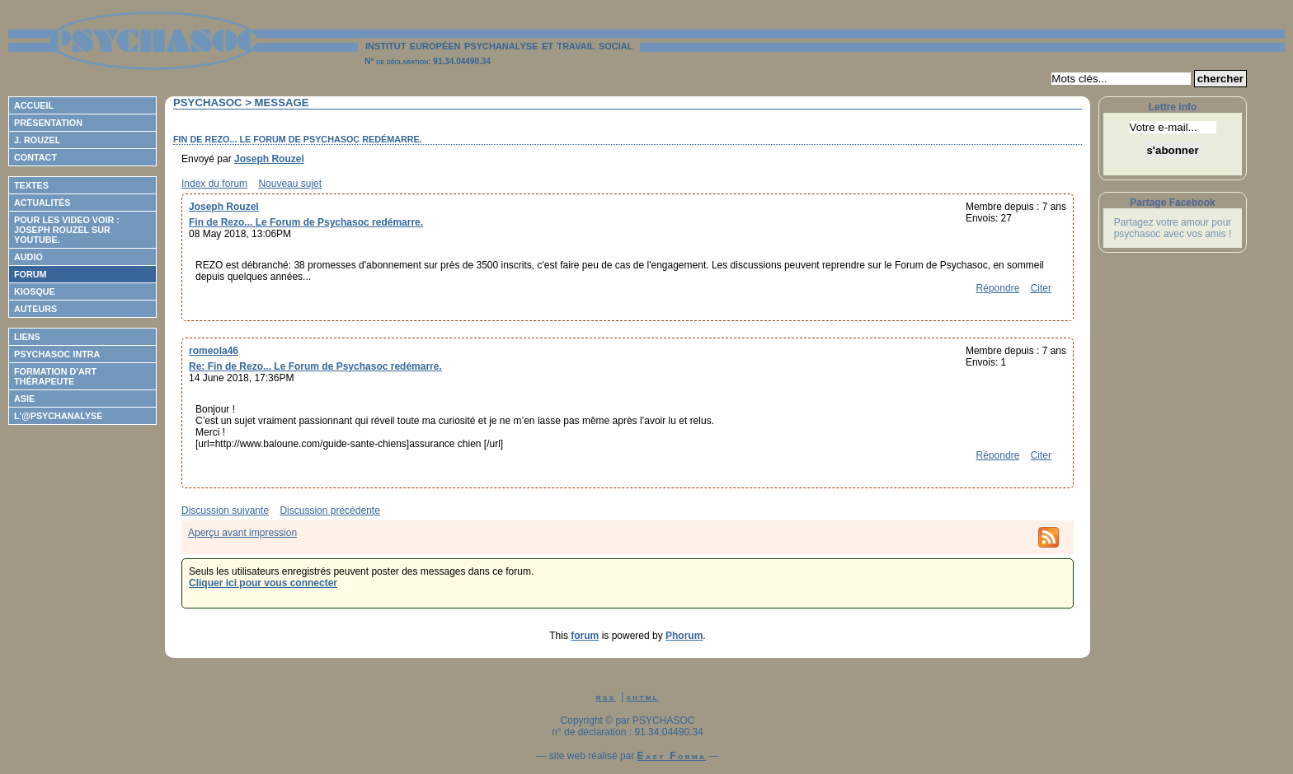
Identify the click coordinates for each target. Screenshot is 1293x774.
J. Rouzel (37, 140)
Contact (35, 157)
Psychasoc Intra (57, 354)
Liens (27, 337)
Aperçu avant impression (242, 533)
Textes (31, 185)
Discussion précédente (329, 510)
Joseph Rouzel (269, 159)
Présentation (48, 123)
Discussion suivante (225, 510)
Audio (28, 257)
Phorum (684, 635)
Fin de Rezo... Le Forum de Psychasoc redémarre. (306, 222)
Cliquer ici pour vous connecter (263, 583)
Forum (30, 274)
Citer (1041, 288)
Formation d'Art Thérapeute (55, 376)
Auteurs (35, 309)
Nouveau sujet (290, 183)
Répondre (998, 288)
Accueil (34, 105)
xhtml (643, 696)
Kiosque (34, 291)
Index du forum (214, 183)
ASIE (24, 398)
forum (585, 635)
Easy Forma (672, 756)
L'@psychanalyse (58, 416)
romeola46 (213, 351)
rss (606, 696)
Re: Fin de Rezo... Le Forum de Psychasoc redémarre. (315, 366)
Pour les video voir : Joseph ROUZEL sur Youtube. (67, 230)
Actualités (42, 202)
